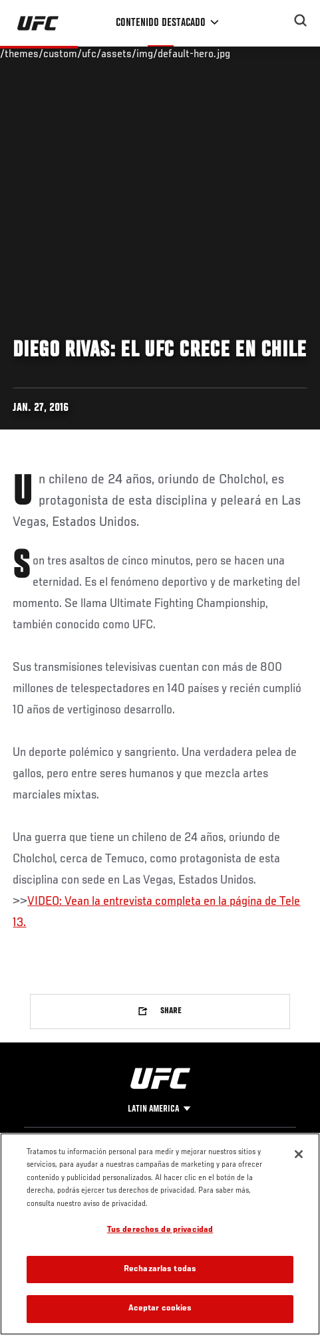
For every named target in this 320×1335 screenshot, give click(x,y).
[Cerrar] (298, 1154)
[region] (160, 1234)
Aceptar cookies (160, 1308)
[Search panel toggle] (300, 20)
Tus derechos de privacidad (160, 1230)
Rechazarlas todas (160, 1269)
